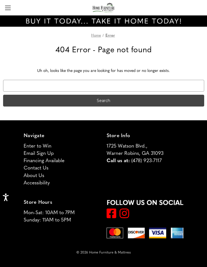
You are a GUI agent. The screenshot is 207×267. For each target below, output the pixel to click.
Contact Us (36, 168)
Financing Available (44, 161)
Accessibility (37, 183)
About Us (34, 175)
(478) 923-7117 (146, 161)
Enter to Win (37, 146)
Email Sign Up (39, 153)
